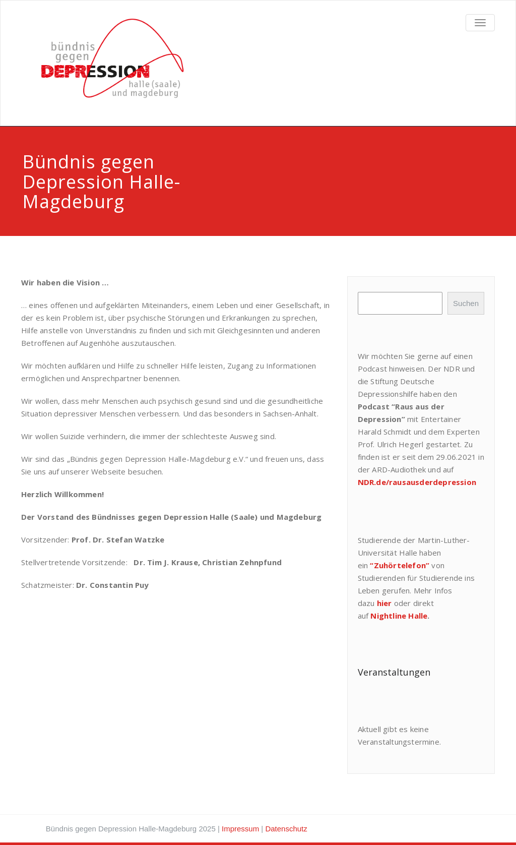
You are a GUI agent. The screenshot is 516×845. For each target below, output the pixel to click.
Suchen (466, 303)
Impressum (240, 828)
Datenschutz (286, 828)
